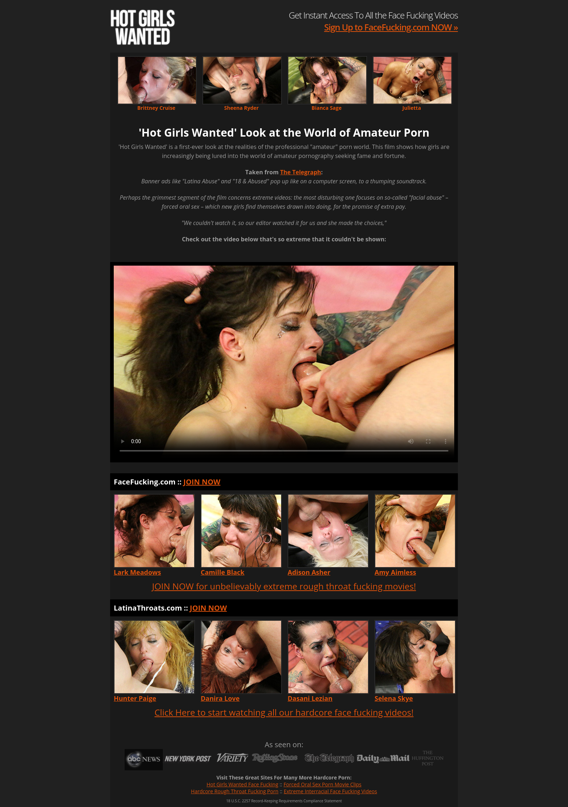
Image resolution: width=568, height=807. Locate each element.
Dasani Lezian (310, 698)
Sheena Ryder (241, 107)
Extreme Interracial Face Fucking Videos (330, 791)
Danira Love (220, 698)
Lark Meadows (137, 572)
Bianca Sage (327, 107)
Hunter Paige (135, 698)
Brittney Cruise (156, 107)
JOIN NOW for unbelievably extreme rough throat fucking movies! (284, 586)
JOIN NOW (201, 482)
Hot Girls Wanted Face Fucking (242, 784)
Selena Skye (394, 698)
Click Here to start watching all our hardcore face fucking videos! (283, 712)
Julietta (411, 107)
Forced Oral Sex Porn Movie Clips (323, 784)
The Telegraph (300, 172)
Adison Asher (309, 572)
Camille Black (223, 572)
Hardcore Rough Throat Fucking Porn (234, 791)
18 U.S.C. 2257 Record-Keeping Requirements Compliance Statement (284, 800)
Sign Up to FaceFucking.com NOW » (391, 27)
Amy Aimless (395, 572)
